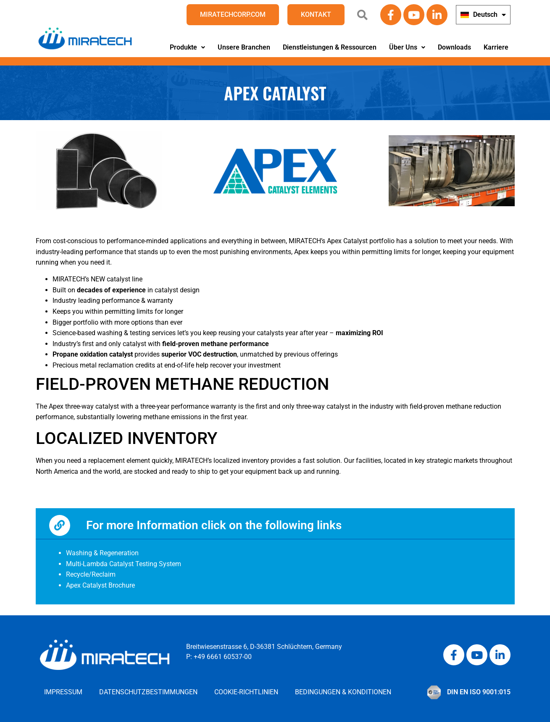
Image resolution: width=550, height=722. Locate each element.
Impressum (63, 692)
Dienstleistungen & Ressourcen (329, 47)
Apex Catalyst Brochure (100, 585)
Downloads (454, 47)
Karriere (496, 47)
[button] (187, 47)
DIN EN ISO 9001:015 (479, 692)
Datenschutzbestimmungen (148, 692)
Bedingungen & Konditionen (343, 692)
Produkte (187, 47)
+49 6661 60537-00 (223, 657)
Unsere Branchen (244, 47)
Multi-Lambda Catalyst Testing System (123, 564)
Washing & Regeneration (102, 553)
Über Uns (407, 47)
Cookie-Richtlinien (246, 692)
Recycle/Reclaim (91, 574)
